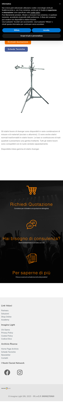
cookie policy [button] (35, 12)
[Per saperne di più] (31, 259)
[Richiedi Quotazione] (31, 190)
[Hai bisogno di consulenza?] (31, 224)
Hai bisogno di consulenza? (31, 238)
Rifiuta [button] (16, 30)
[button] (60, 4)
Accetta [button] (46, 30)
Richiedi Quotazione (31, 204)
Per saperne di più (31, 272)
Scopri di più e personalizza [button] (31, 36)
